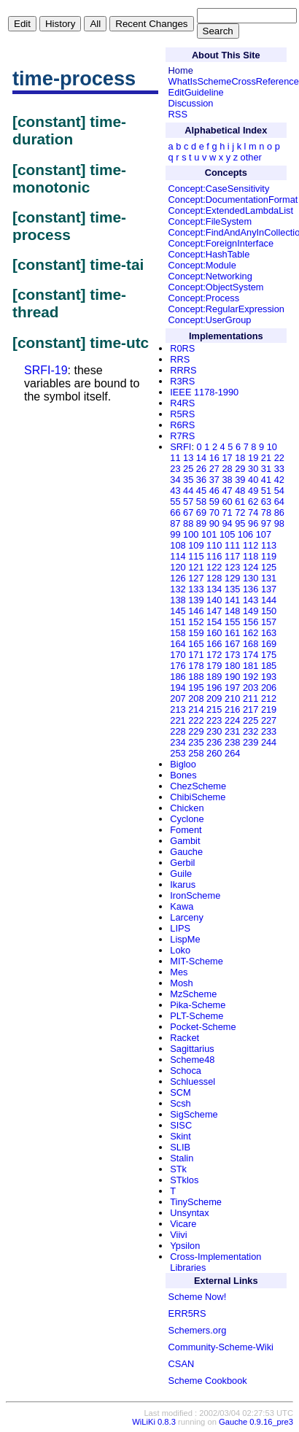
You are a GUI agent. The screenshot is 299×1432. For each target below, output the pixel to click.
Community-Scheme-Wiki (220, 1347)
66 (175, 512)
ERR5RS (187, 1313)
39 (240, 479)
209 (214, 698)
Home (180, 70)
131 (268, 578)
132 (177, 589)
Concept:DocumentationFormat (233, 199)
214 (195, 709)
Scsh (180, 1103)
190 (232, 676)
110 (214, 545)
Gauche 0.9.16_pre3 (256, 1421)
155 (232, 621)
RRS (180, 359)
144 (268, 600)
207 (177, 698)
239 (250, 742)
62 (253, 501)
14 (201, 457)
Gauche (186, 851)
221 (177, 720)
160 (214, 632)
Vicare (183, 1223)
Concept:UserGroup (210, 319)
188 (195, 676)
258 (195, 753)
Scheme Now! (197, 1296)
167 (232, 643)
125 (268, 567)
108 (177, 545)
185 (268, 665)
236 (214, 742)
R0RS (182, 348)
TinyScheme (196, 1201)
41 (266, 479)
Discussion (191, 103)
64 (279, 501)
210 (232, 698)
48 (240, 490)
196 (214, 687)
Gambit (185, 840)
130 (250, 578)
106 (245, 534)
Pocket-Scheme (203, 1026)
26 (201, 468)
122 (214, 567)
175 (268, 654)
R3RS (182, 381)
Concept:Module (202, 265)
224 (232, 720)
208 (195, 698)
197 (232, 687)
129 (232, 578)
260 (214, 753)
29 (240, 468)
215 (214, 709)
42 (279, 479)
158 (177, 632)
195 (195, 687)
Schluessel (192, 1081)
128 (214, 578)
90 (214, 523)
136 (250, 589)
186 (177, 676)
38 (227, 479)
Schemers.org (197, 1330)
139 (195, 600)
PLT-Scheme (196, 1015)
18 (240, 457)
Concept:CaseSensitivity (219, 188)
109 (195, 545)
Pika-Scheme (197, 1004)
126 (177, 578)
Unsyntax (189, 1212)
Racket (184, 1037)
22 (279, 457)
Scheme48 (192, 1059)
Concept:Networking (210, 276)
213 (177, 709)
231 (232, 731)
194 (177, 687)
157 (268, 621)
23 (175, 468)
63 (266, 501)
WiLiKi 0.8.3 (154, 1421)
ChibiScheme (197, 797)
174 (250, 654)
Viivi (178, 1234)
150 (268, 610)
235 (195, 742)
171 (195, 654)
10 (272, 446)
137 (268, 589)
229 (195, 731)
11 (175, 457)
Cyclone (186, 818)
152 (195, 621)
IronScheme (195, 895)
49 (253, 490)
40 (253, 479)
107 (263, 534)
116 (214, 556)
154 (214, 621)
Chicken (186, 807)
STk (178, 1169)
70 (214, 512)
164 (177, 643)
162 (250, 632)
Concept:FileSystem (210, 221)
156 (250, 621)
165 (195, 643)
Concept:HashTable (209, 254)
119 (268, 556)
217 (250, 709)
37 (214, 479)
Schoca (185, 1070)
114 (177, 556)
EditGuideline (196, 92)
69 (201, 512)
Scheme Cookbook (207, 1380)
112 (250, 545)
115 (195, 556)
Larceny (186, 917)
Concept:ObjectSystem (216, 287)
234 (177, 742)
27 (214, 468)
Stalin (181, 1158)
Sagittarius (192, 1048)
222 (195, 720)
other (251, 157)
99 (175, 534)
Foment (185, 829)
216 (232, 709)
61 (240, 501)
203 (250, 687)
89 (201, 523)
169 (268, 643)
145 (177, 610)
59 (214, 501)
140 (214, 600)
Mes (178, 972)
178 (195, 665)
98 (279, 523)
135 (232, 589)
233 (268, 731)
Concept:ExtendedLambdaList (230, 210)
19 (253, 457)
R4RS (182, 403)
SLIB (180, 1147)
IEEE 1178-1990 (204, 392)
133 (195, 589)
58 (201, 501)
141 (232, 600)
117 (232, 556)
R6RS (182, 424)
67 (188, 512)
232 (250, 731)
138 (177, 600)
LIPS (180, 928)
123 (232, 567)
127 (195, 578)
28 (227, 468)
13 (188, 457)
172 (214, 654)
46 (214, 490)
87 (175, 523)
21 (266, 457)
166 (214, 643)
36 (201, 479)
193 (268, 676)
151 (177, 621)
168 (250, 643)
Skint (180, 1136)
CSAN (181, 1363)
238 (232, 742)
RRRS (183, 370)
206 (268, 687)
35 (188, 479)
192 (250, 676)
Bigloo (183, 764)
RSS (177, 114)
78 (266, 512)
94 (227, 523)
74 (253, 512)
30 (253, 468)
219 (268, 709)
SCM (180, 1092)
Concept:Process (203, 298)
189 (214, 676)
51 (266, 490)
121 (195, 567)
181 (250, 665)
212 (268, 698)
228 (177, 731)
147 (214, 610)
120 (177, 567)
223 (214, 720)
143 (250, 600)
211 (250, 698)
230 (214, 731)
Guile (181, 873)
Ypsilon (185, 1245)
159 (195, 632)
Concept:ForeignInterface (220, 243)
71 (227, 512)
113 (268, 545)
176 (177, 665)
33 (279, 468)
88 (188, 523)
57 (188, 501)
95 (240, 523)
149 (250, 610)
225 (250, 720)
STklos (184, 1179)
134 (214, 589)
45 (201, 490)
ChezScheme (198, 786)
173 (232, 654)
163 (268, 632)
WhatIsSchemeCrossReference (233, 81)
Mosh (181, 983)
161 (232, 632)
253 (177, 753)
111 (232, 545)
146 (195, 610)
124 (250, 567)
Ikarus (182, 884)
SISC (181, 1125)
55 (175, 501)
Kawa (181, 906)
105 (227, 534)
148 (232, 610)
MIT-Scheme (196, 961)
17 (227, 457)
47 (227, 490)
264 (232, 753)
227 (268, 720)
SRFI (180, 446)
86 (279, 512)
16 (214, 457)
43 (175, 490)
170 (177, 654)
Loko (180, 950)
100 (190, 534)
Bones (183, 775)
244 (268, 742)
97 (266, 523)
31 (266, 468)
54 (279, 490)
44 (188, 490)
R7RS (182, 435)
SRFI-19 (46, 370)
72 (240, 512)
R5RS (182, 414)
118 (250, 556)
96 (253, 523)
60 (227, 501)
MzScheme (193, 993)
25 (188, 468)
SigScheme (193, 1114)
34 (175, 479)
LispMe (185, 939)
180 (232, 665)
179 (214, 665)
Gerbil (182, 862)
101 (209, 534)
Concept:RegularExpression (226, 308)
